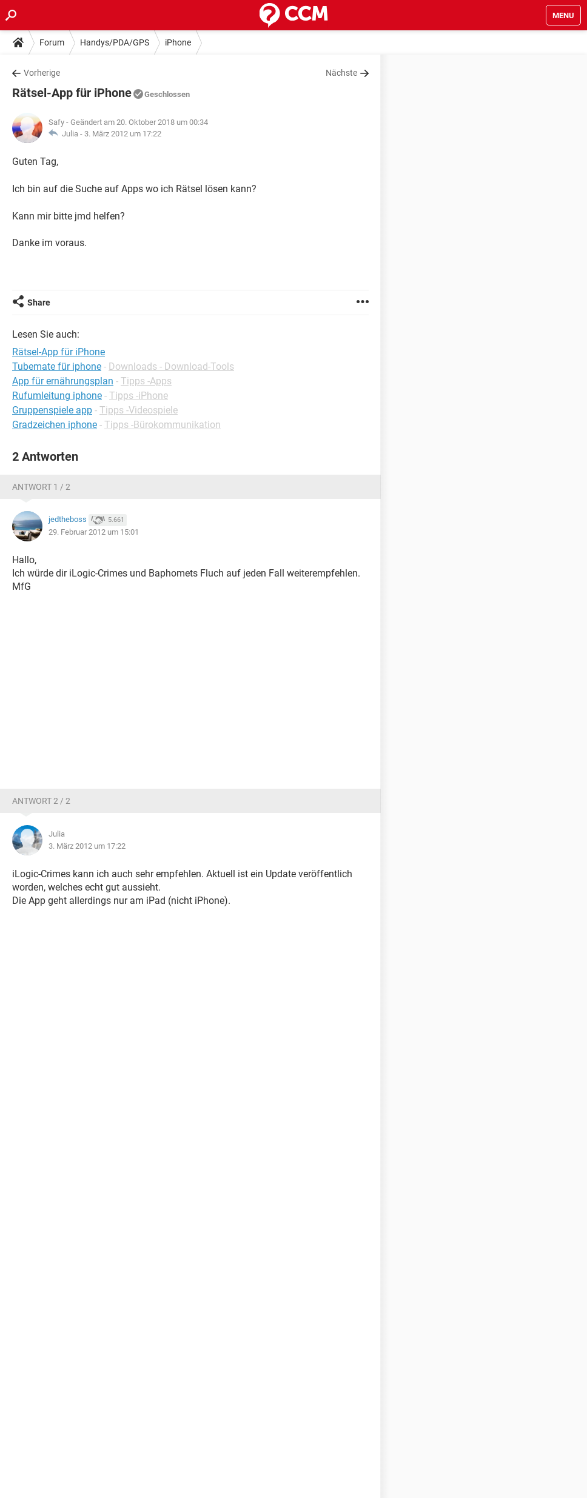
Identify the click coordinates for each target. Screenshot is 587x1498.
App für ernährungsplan (62, 381)
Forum (51, 42)
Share (38, 302)
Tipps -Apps (146, 381)
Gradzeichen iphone (54, 424)
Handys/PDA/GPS (114, 42)
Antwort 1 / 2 (41, 487)
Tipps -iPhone (138, 395)
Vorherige (42, 73)
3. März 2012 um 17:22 (122, 133)
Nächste (341, 73)
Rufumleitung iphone (57, 395)
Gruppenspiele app (52, 410)
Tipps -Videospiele (138, 410)
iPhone (178, 42)
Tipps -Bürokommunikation (162, 424)
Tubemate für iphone (56, 366)
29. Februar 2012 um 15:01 (94, 532)
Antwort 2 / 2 (41, 801)
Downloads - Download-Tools (171, 366)
